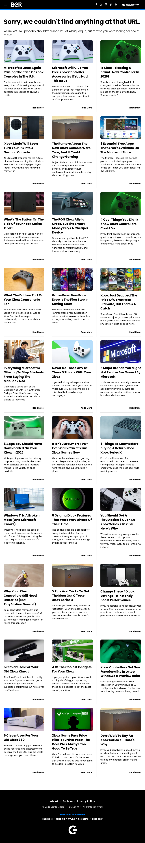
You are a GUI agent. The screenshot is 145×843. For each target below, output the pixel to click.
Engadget (47, 819)
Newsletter (130, 4)
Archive (68, 801)
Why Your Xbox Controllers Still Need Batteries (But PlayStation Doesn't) (20, 597)
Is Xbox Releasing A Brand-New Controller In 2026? (119, 72)
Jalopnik (60, 819)
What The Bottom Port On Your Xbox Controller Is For (23, 299)
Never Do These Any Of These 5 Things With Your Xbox (71, 372)
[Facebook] (96, 4)
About (54, 801)
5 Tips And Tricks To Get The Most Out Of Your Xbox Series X (70, 595)
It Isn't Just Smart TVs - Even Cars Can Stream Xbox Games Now (70, 448)
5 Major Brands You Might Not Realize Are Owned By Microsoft (120, 372)
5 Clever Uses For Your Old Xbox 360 (21, 737)
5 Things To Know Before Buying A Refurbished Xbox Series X (119, 448)
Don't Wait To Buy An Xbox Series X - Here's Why (117, 740)
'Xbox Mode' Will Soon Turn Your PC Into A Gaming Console (21, 148)
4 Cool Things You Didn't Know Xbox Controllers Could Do (119, 224)
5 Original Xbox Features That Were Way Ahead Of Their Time (72, 519)
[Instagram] (106, 4)
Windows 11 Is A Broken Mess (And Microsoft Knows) (21, 519)
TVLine (71, 819)
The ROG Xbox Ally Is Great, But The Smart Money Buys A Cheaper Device (70, 225)
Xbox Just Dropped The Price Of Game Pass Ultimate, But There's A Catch (118, 301)
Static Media (57, 807)
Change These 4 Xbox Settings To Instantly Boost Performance (117, 595)
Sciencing (83, 819)
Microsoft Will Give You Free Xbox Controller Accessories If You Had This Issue (70, 74)
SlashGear (97, 819)
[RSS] (116, 4)
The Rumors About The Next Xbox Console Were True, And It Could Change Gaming (71, 150)
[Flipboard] (111, 4)
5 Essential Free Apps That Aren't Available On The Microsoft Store (119, 148)
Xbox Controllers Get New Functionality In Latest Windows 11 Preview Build (120, 671)
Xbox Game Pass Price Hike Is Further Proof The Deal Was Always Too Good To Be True (71, 741)
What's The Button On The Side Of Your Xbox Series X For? (24, 223)
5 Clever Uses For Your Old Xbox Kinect (21, 669)
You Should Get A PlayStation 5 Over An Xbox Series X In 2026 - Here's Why (118, 521)
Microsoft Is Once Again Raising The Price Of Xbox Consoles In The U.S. (23, 72)
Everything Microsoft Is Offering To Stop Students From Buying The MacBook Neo (24, 374)
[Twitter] (101, 4)
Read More (38, 107)
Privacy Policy (86, 801)
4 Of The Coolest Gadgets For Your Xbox (72, 669)
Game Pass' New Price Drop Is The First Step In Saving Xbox (70, 299)
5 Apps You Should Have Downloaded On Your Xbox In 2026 (23, 448)
